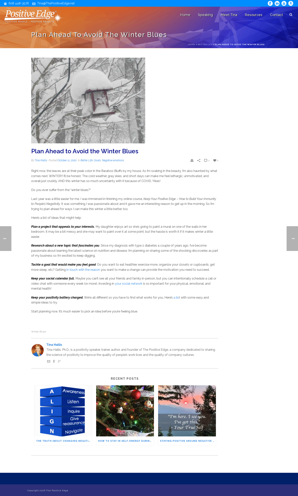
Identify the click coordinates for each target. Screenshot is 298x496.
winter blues (38, 331)
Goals (97, 160)
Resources (253, 15)
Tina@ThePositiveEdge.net (56, 3)
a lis (176, 297)
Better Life (205, 44)
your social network (128, 283)
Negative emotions (113, 160)
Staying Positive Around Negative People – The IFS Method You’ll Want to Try (188, 441)
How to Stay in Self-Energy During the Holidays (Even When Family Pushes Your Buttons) (126, 441)
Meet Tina (229, 15)
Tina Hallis (41, 160)
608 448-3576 (19, 3)
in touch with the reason (83, 270)
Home (185, 15)
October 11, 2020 (67, 160)
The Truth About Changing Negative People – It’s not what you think (64, 441)
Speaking (205, 15)
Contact (276, 15)
